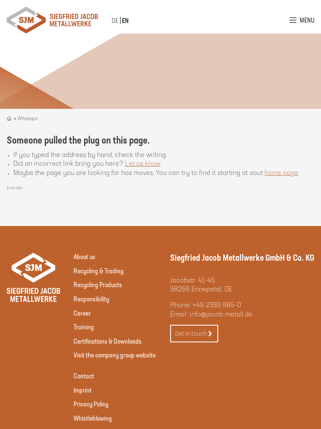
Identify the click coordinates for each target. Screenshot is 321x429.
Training (84, 326)
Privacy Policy (91, 403)
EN (125, 20)
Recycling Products (98, 284)
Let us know (142, 163)
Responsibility (91, 298)
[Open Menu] (302, 20)
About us (84, 256)
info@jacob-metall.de (221, 313)
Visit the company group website (114, 354)
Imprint (83, 390)
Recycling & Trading (99, 270)
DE (115, 20)
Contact (84, 375)
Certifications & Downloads (108, 341)
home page (281, 172)
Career (82, 313)
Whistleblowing (93, 418)
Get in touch (194, 334)
